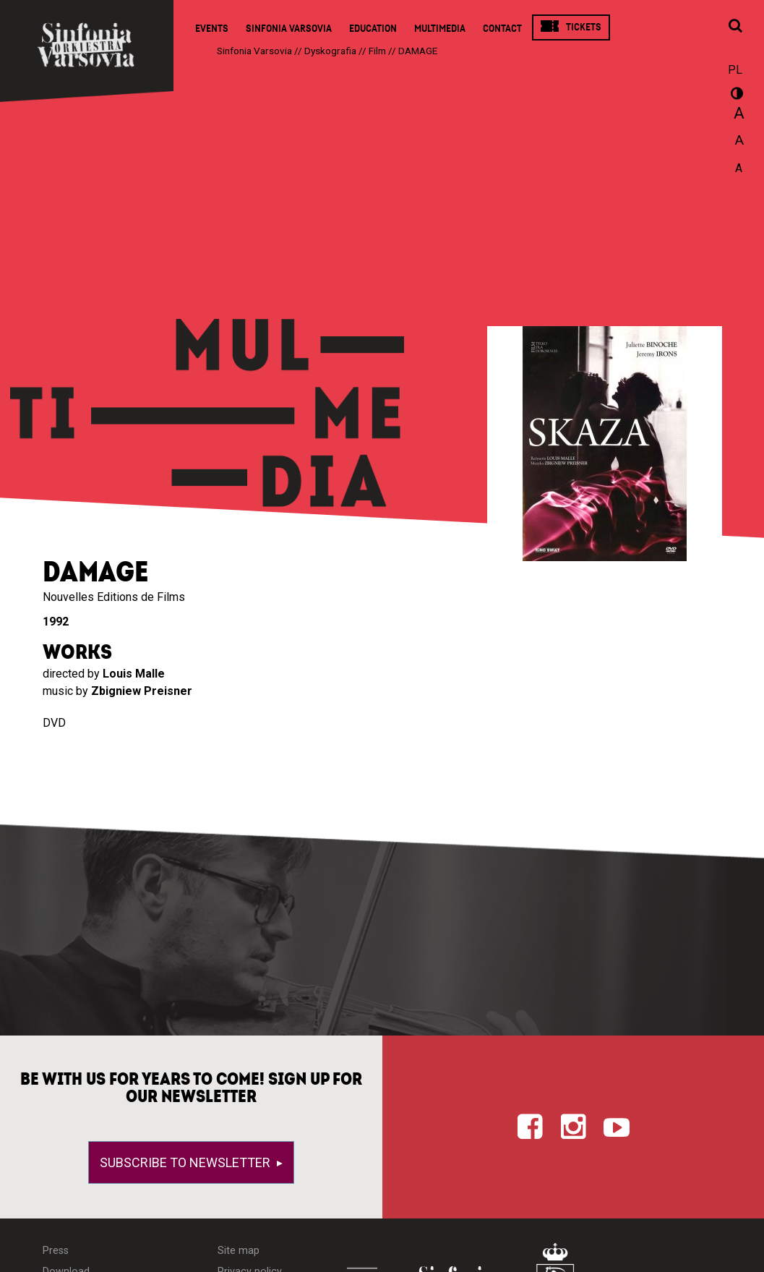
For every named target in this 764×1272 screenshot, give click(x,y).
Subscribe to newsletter (186, 1162)
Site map (238, 1251)
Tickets (583, 27)
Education (373, 28)
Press (56, 1251)
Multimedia (439, 28)
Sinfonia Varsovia (289, 28)
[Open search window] (735, 26)
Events (211, 28)
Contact (502, 28)
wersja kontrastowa (735, 95)
